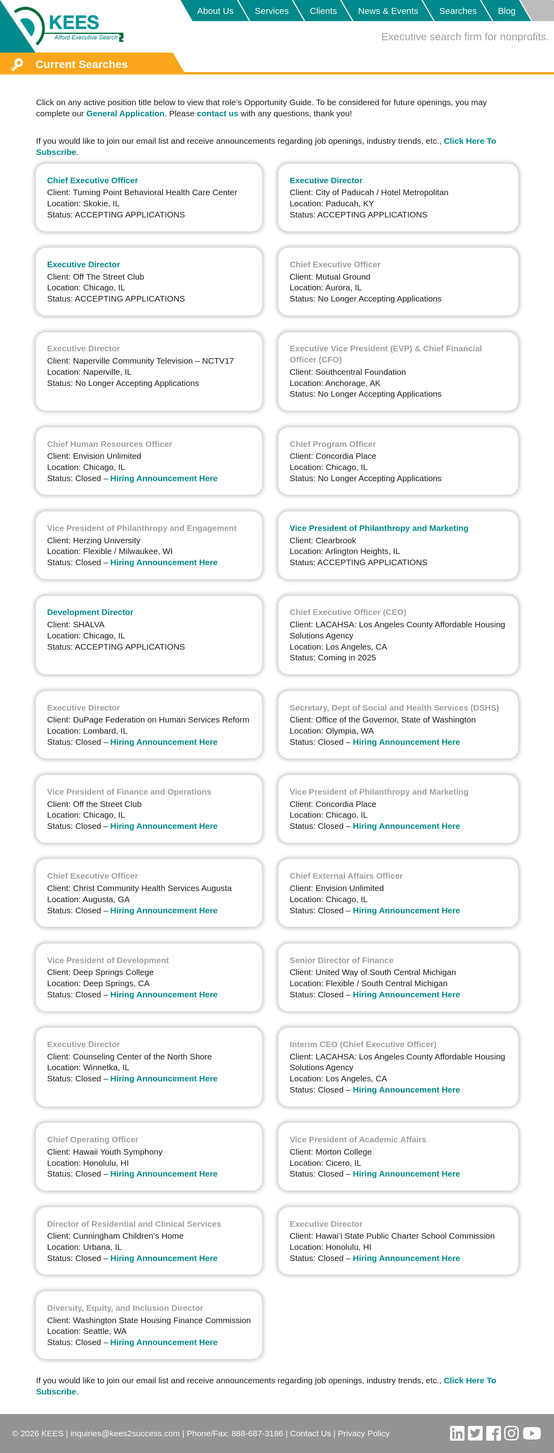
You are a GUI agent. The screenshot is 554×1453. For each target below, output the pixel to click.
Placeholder (536, 10)
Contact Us (310, 1433)
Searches (458, 11)
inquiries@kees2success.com (125, 1433)
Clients (323, 11)
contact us (217, 113)
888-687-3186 (257, 1433)
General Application (125, 113)
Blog (507, 11)
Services (272, 11)
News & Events (388, 11)
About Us (215, 11)
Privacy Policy (364, 1433)
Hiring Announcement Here (163, 478)
